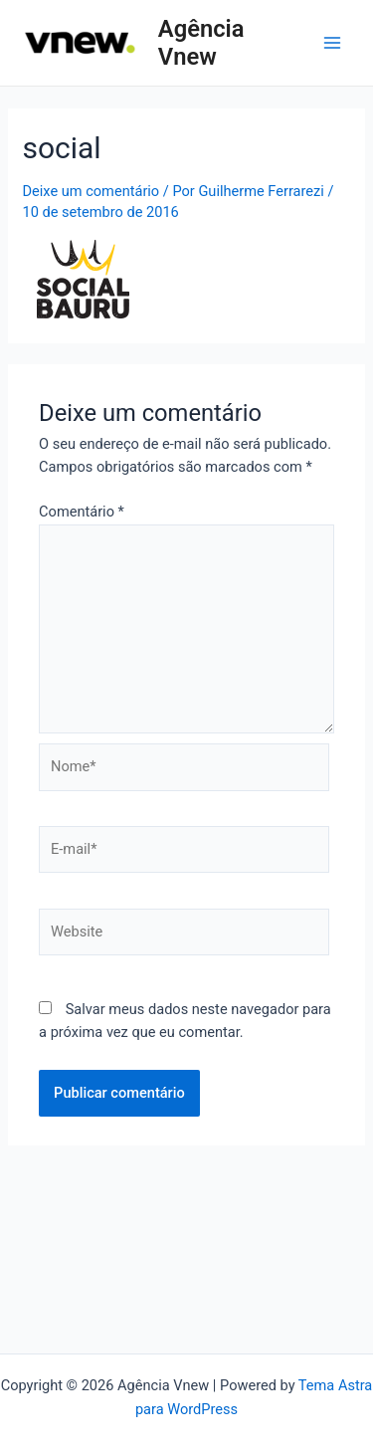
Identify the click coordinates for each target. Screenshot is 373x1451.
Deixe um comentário (90, 191)
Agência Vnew (201, 43)
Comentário (81, 511)
